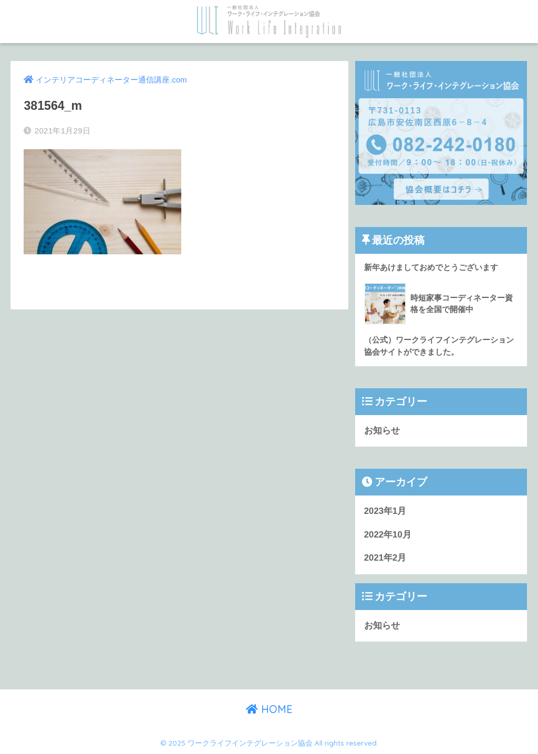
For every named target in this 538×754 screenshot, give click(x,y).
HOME (269, 709)
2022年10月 (387, 535)
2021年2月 (385, 558)
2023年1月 (385, 511)
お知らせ (382, 431)
